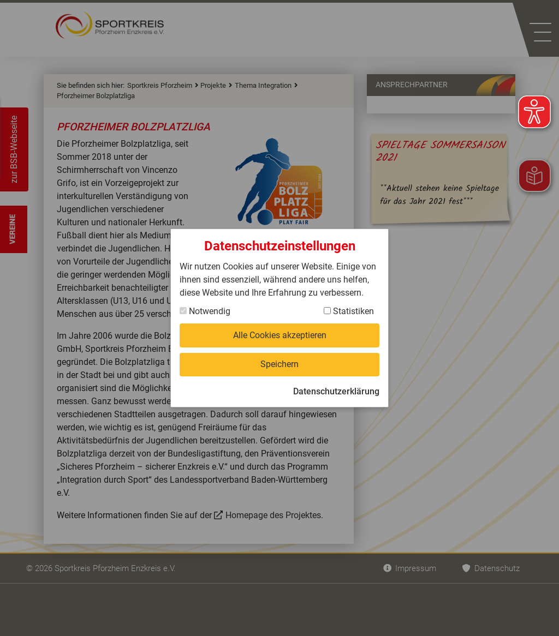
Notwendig (205, 311)
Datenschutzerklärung (336, 391)
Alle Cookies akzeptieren (279, 335)
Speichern (279, 364)
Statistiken (349, 311)
